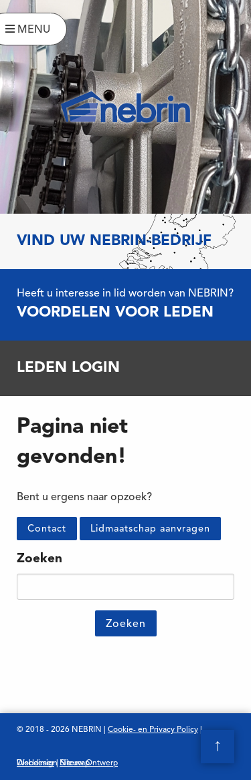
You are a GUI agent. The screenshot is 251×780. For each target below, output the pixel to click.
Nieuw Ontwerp (89, 763)
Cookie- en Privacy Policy (153, 730)
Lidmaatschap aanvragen (150, 529)
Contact (46, 529)
